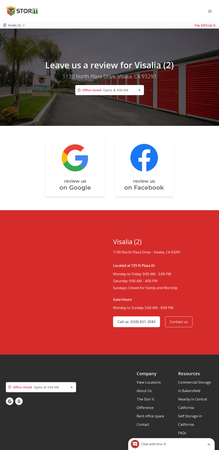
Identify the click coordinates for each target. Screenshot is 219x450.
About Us (144, 390)
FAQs (182, 433)
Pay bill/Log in (205, 25)
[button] (9, 401)
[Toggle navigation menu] (212, 10)
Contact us (179, 321)
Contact (143, 424)
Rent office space (150, 416)
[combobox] (109, 90)
